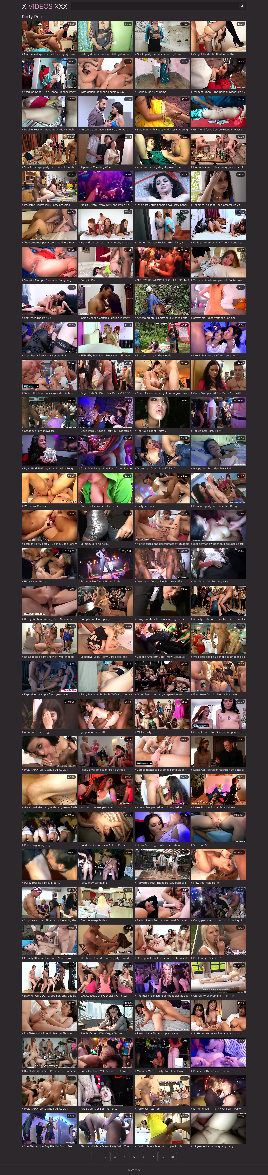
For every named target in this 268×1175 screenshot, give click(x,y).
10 (172, 1156)
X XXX (44, 6)
